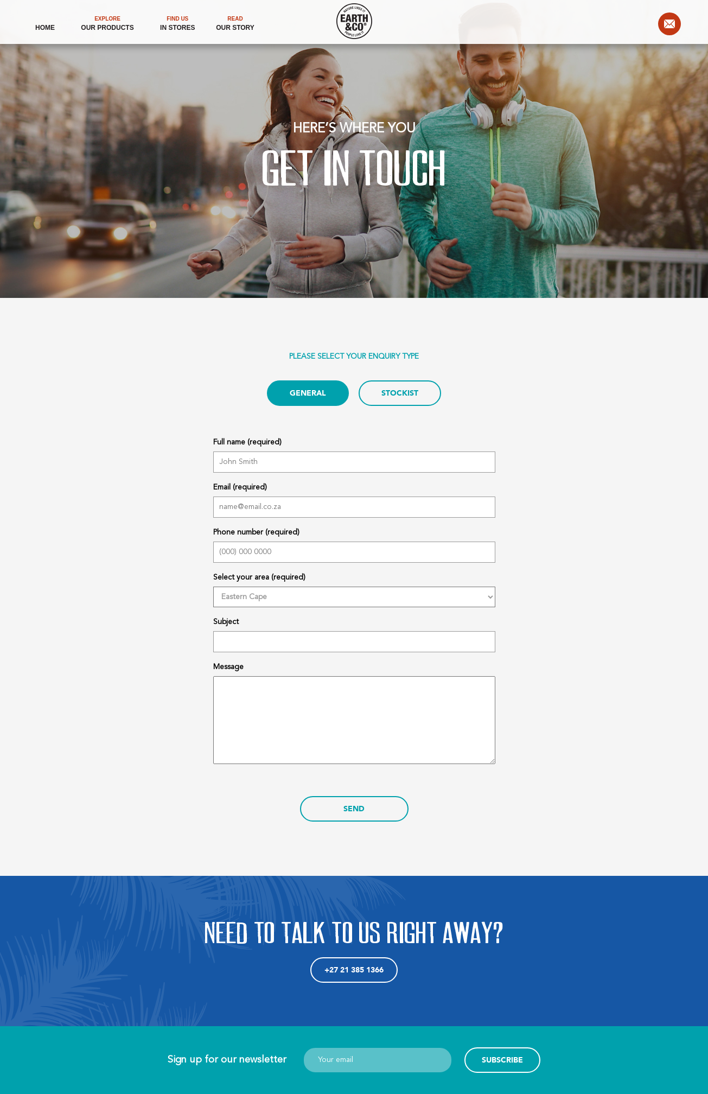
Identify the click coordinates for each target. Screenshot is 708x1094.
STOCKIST (399, 393)
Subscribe (502, 1060)
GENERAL (308, 393)
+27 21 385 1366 (354, 970)
